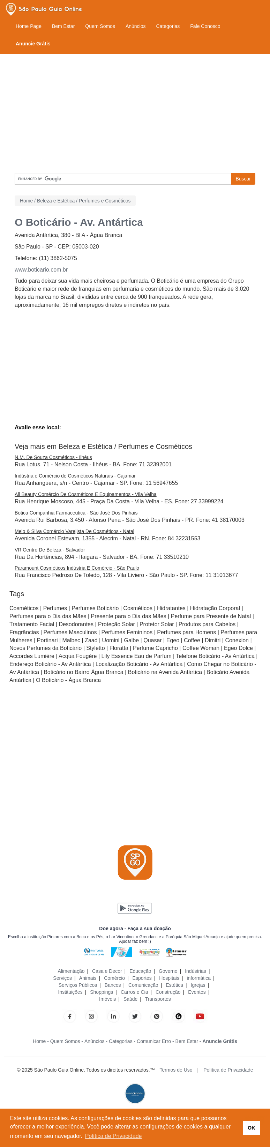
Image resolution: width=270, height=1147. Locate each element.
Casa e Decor (107, 971)
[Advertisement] (135, 113)
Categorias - (122, 1041)
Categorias (168, 26)
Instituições (70, 992)
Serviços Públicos (78, 985)
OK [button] (251, 1128)
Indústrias (195, 971)
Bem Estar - (188, 1041)
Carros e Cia (134, 992)
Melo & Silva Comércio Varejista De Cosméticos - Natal (74, 531)
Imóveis (107, 999)
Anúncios (136, 26)
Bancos (113, 985)
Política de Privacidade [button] (113, 1136)
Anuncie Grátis (33, 43)
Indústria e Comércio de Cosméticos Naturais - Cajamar (75, 476)
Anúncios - (95, 1041)
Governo (168, 971)
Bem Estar (63, 26)
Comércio (114, 978)
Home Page (29, 26)
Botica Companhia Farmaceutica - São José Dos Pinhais (76, 513)
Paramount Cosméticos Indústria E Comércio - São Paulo (77, 568)
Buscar (243, 179)
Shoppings (101, 992)
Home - (41, 1041)
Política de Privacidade (228, 1070)
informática (198, 978)
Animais (88, 978)
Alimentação (71, 971)
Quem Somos (100, 26)
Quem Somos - (66, 1041)
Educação (140, 971)
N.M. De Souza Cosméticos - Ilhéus (53, 457)
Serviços (62, 978)
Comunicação (143, 985)
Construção (168, 992)
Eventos (197, 992)
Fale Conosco (205, 26)
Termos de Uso (175, 1070)
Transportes (158, 999)
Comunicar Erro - (155, 1041)
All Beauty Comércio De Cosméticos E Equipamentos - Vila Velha (86, 494)
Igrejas (198, 985)
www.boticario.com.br (41, 270)
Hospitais (169, 978)
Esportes (142, 978)
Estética (174, 985)
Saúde (130, 999)
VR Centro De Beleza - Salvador (50, 550)
